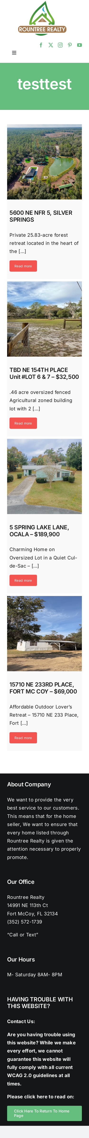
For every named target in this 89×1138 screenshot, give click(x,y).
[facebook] (41, 45)
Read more (23, 266)
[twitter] (50, 45)
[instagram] (60, 45)
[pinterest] (69, 45)
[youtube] (79, 45)
